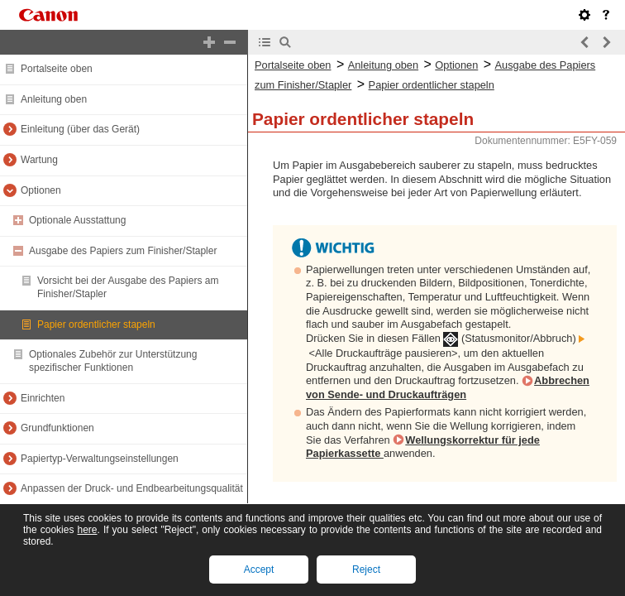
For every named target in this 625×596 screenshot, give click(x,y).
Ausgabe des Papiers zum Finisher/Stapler (123, 251)
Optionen (41, 190)
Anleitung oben (54, 99)
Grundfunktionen (57, 428)
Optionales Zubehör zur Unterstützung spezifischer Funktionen (113, 360)
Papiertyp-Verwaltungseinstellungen (100, 458)
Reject (366, 569)
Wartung (39, 160)
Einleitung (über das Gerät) (80, 129)
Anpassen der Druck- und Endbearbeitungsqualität (132, 488)
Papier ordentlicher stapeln (96, 324)
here (87, 530)
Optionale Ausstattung (77, 220)
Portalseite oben (57, 68)
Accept (259, 569)
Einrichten (42, 398)
